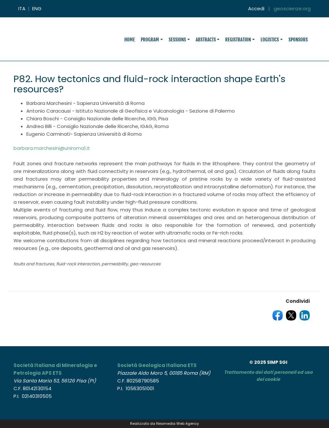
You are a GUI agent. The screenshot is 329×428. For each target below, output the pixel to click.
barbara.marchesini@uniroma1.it (51, 148)
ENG (36, 8)
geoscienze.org (292, 8)
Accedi (256, 8)
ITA (21, 8)
